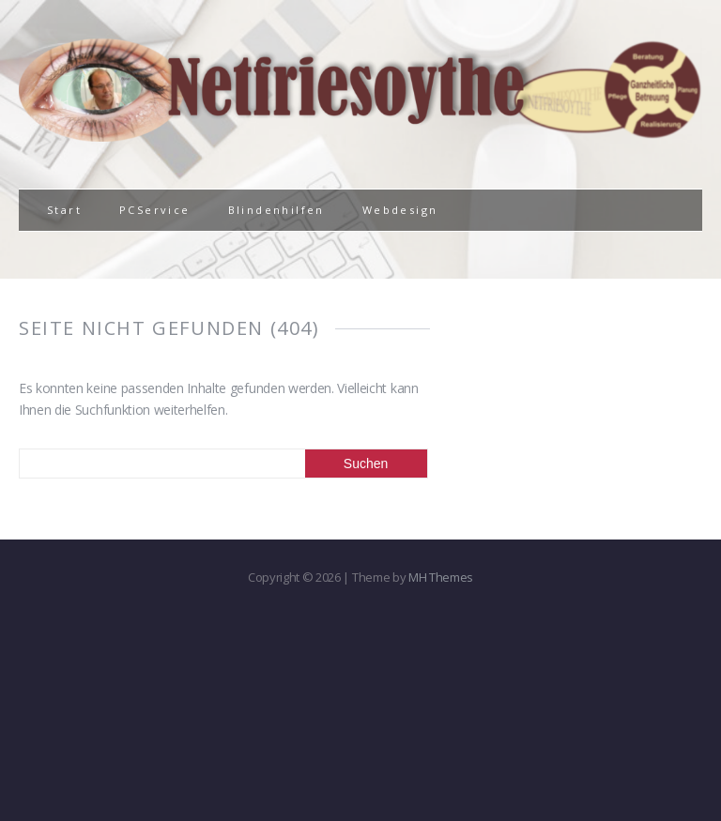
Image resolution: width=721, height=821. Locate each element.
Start (64, 210)
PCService (155, 210)
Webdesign (400, 210)
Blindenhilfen (276, 210)
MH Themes (440, 577)
